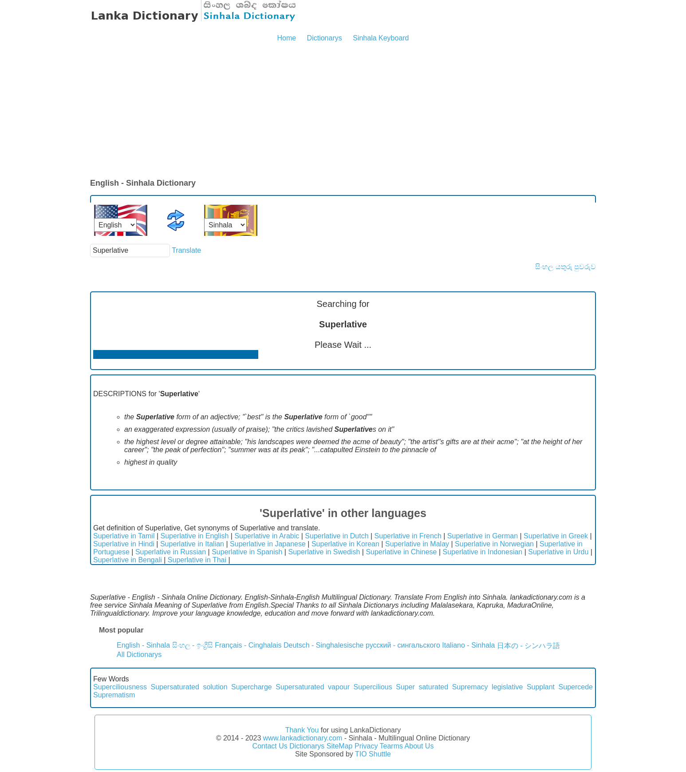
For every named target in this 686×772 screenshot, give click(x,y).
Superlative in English (195, 536)
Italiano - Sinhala (468, 645)
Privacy (366, 746)
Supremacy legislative (487, 687)
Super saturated (422, 687)
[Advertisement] (343, 111)
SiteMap (340, 746)
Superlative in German (482, 536)
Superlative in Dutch (336, 536)
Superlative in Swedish (324, 552)
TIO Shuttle (373, 754)
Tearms (391, 746)
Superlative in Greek (556, 536)
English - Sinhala (143, 645)
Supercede (576, 687)
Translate (186, 250)
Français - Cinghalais (248, 645)
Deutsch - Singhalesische (324, 645)
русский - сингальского (403, 645)
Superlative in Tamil (123, 536)
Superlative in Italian (192, 544)
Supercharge (251, 687)
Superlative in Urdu (558, 552)
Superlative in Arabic (266, 536)
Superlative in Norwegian (494, 544)
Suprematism (114, 695)
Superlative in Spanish (247, 552)
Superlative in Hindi (123, 544)
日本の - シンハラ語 (528, 645)
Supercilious (373, 687)
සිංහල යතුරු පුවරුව (565, 267)
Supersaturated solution (188, 687)
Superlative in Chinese (401, 552)
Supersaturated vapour (313, 687)
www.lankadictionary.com (302, 738)
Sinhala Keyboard (381, 38)
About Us (419, 746)
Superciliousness (120, 687)
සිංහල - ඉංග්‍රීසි (192, 645)
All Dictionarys (139, 654)
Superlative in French (408, 536)
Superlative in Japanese (268, 544)
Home (286, 38)
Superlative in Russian (170, 552)
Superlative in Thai (197, 560)
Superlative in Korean (345, 544)
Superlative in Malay (417, 544)
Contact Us (270, 746)
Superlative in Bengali (127, 560)
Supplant (541, 687)
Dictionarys (324, 38)
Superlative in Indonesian (483, 552)
